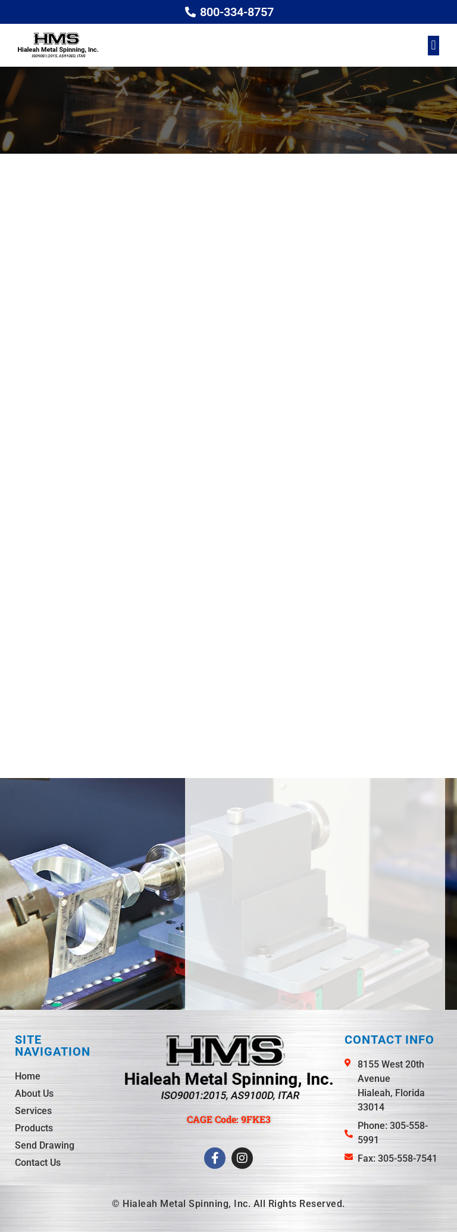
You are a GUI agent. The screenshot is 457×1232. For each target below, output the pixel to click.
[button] (433, 45)
